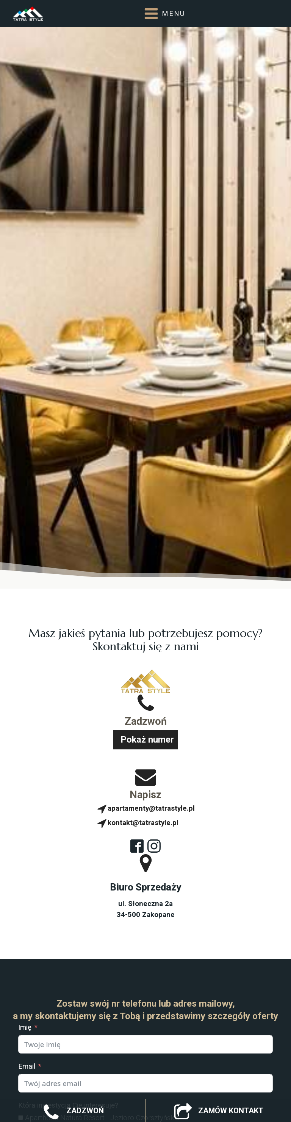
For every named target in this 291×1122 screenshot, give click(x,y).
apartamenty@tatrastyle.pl (151, 808)
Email (26, 1066)
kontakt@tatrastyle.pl (143, 823)
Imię (24, 1027)
